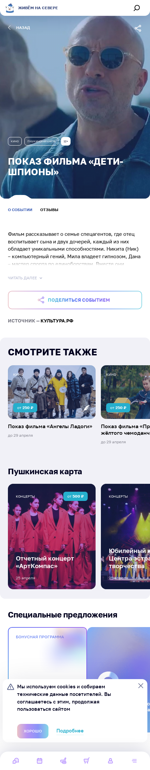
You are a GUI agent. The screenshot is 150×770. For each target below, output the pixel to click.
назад (19, 27)
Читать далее (26, 278)
